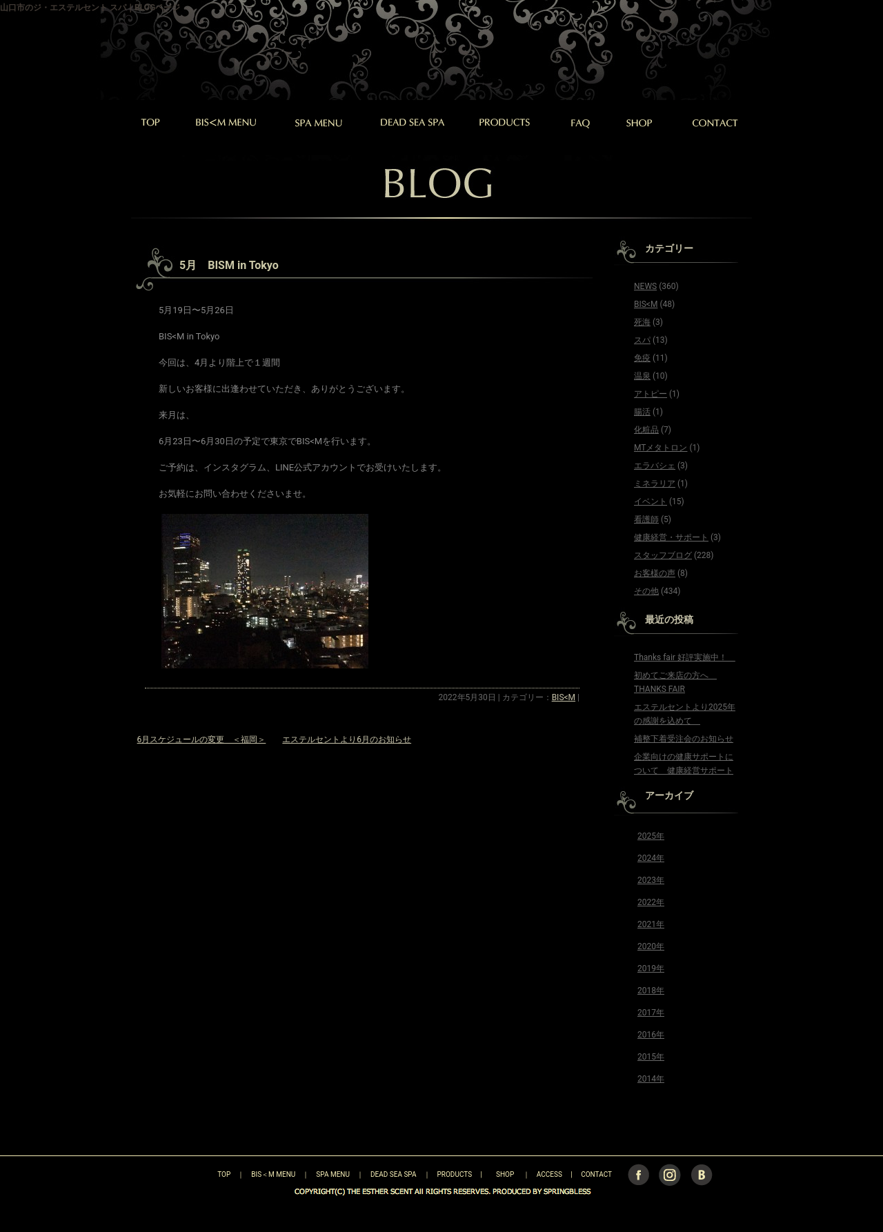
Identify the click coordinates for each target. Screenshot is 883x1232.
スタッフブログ (663, 555)
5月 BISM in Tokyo (229, 265)
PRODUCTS (455, 1174)
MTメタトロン (660, 448)
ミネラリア (654, 483)
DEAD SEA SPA (393, 1174)
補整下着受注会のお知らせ (683, 739)
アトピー (650, 394)
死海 (642, 322)
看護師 (646, 519)
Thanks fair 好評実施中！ (684, 657)
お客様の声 (654, 573)
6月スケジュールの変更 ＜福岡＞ (201, 739)
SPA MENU (333, 1174)
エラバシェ (654, 465)
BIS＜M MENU (273, 1174)
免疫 (642, 358)
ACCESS (549, 1174)
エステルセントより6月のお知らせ (346, 739)
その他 (646, 591)
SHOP (505, 1174)
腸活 (642, 412)
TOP (199, 1174)
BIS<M (563, 697)
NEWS (645, 286)
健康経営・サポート (671, 537)
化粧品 (646, 430)
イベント (650, 501)
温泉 (642, 376)
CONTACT (596, 1174)
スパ (642, 340)
